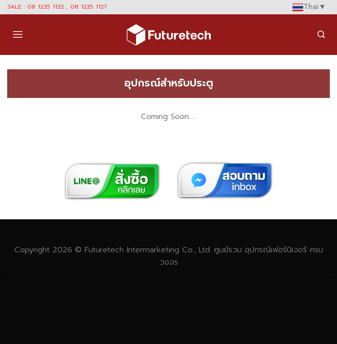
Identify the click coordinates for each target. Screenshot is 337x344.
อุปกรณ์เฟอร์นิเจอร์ (276, 250)
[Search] (321, 34)
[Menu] (17, 34)
